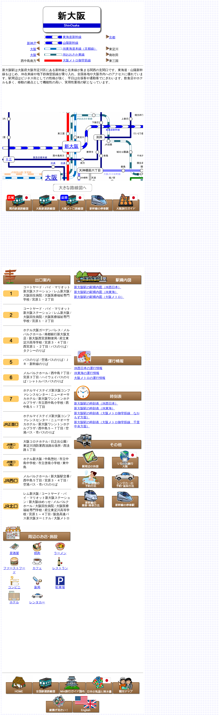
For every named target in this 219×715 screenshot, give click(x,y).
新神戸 (31, 43)
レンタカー (37, 601)
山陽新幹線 (70, 42)
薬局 (37, 586)
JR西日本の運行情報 (88, 368)
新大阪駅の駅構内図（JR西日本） (97, 287)
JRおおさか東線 (74, 54)
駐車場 (60, 587)
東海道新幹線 (72, 37)
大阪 (33, 49)
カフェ (37, 568)
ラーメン (60, 553)
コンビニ (14, 587)
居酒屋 (14, 552)
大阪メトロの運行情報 (89, 378)
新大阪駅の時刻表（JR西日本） (96, 403)
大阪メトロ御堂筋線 (77, 60)
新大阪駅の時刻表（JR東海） (94, 408)
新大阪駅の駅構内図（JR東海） (96, 292)
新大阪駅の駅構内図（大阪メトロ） (99, 297)
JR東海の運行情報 (86, 373)
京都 (112, 37)
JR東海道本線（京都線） (80, 48)
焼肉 (37, 552)
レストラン (60, 567)
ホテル (14, 601)
